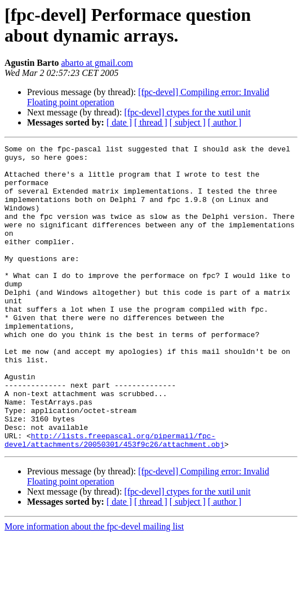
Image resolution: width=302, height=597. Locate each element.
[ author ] (225, 122)
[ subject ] (188, 122)
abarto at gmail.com (97, 63)
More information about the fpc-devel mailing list (94, 587)
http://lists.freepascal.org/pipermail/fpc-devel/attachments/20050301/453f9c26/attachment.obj (114, 500)
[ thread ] (150, 122)
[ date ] (119, 122)
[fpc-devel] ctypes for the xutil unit (187, 112)
